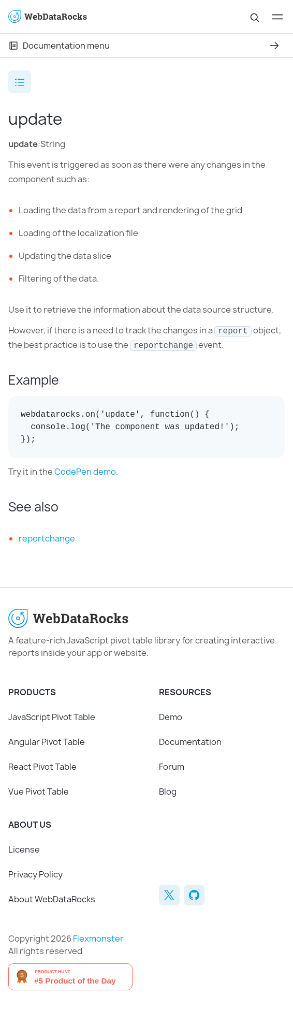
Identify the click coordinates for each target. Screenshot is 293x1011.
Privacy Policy (35, 874)
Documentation (190, 742)
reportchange (47, 538)
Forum (171, 766)
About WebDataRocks (51, 899)
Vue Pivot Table (38, 791)
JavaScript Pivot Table (51, 717)
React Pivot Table (42, 766)
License (24, 849)
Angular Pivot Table (46, 742)
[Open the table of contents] (19, 81)
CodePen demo (85, 471)
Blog (168, 791)
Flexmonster (98, 938)
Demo (170, 717)
